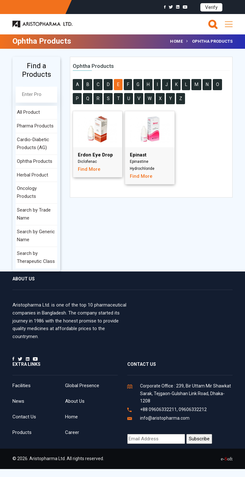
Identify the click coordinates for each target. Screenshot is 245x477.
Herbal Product (32, 175)
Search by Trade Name (34, 214)
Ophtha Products (34, 161)
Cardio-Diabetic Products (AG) (33, 143)
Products (22, 432)
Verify (211, 7)
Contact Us (24, 417)
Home (176, 41)
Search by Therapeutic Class (36, 257)
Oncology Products (27, 192)
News (18, 401)
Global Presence (82, 385)
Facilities (21, 385)
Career (72, 432)
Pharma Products (35, 126)
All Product (28, 112)
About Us (75, 401)
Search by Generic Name (36, 235)
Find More (89, 169)
